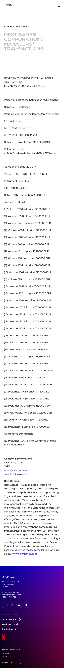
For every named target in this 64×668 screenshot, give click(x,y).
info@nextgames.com (11, 592)
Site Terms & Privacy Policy (11, 649)
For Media (5, 653)
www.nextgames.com (24, 556)
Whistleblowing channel (11, 657)
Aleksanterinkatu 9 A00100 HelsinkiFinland (10, 584)
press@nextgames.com (11, 595)
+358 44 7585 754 (9, 597)
